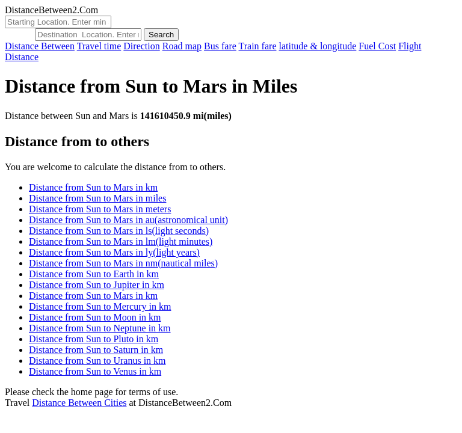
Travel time (99, 46)
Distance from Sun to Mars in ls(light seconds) (119, 231)
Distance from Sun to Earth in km (94, 274)
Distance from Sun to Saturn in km (96, 350)
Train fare (258, 46)
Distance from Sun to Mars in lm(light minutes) (120, 241)
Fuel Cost (377, 46)
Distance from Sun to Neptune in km (100, 328)
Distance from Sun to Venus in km (95, 371)
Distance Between (40, 46)
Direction (141, 46)
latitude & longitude (317, 46)
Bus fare (220, 46)
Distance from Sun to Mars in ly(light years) (114, 252)
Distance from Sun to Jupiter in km (96, 285)
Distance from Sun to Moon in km (95, 317)
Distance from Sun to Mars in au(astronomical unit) (128, 220)
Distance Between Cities (79, 403)
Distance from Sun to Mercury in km (100, 306)
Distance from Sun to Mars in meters (100, 209)
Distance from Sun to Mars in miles (97, 198)
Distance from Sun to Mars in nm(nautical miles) (123, 263)
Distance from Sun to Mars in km (93, 187)
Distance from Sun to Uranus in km (97, 360)
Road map (182, 46)
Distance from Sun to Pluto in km (93, 339)
